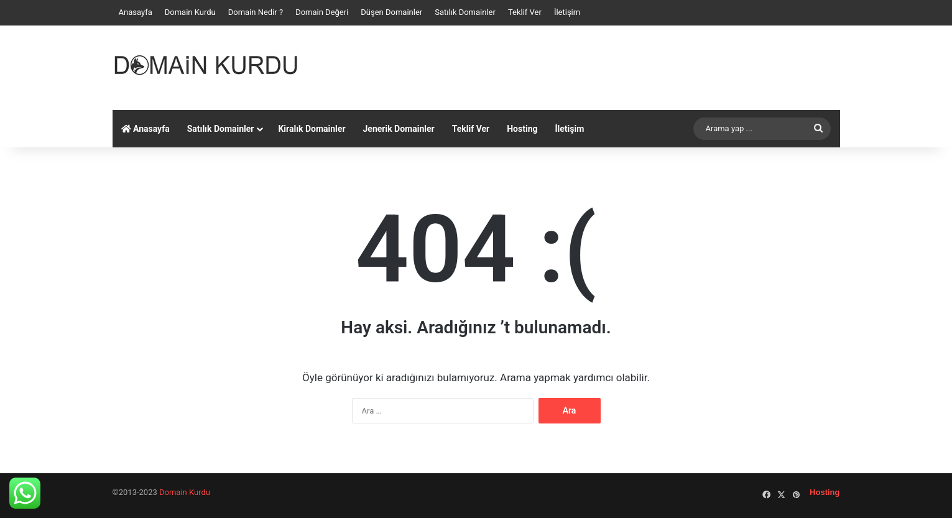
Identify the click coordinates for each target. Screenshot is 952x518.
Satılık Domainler (465, 12)
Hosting (522, 129)
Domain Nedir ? (255, 12)
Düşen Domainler (391, 12)
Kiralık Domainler (311, 129)
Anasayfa (135, 12)
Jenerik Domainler (399, 129)
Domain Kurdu (190, 12)
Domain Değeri (321, 12)
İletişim (567, 12)
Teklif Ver (525, 12)
